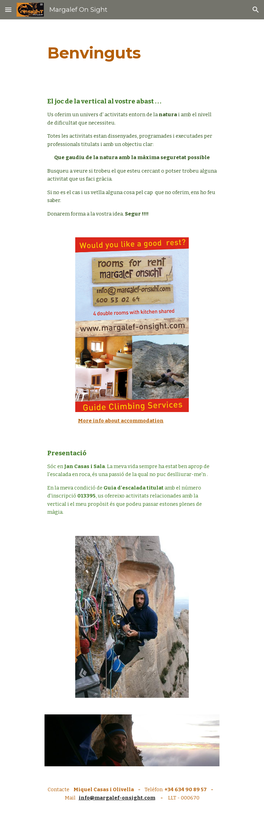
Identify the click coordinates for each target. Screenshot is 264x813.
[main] (132, 52)
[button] (8, 9)
